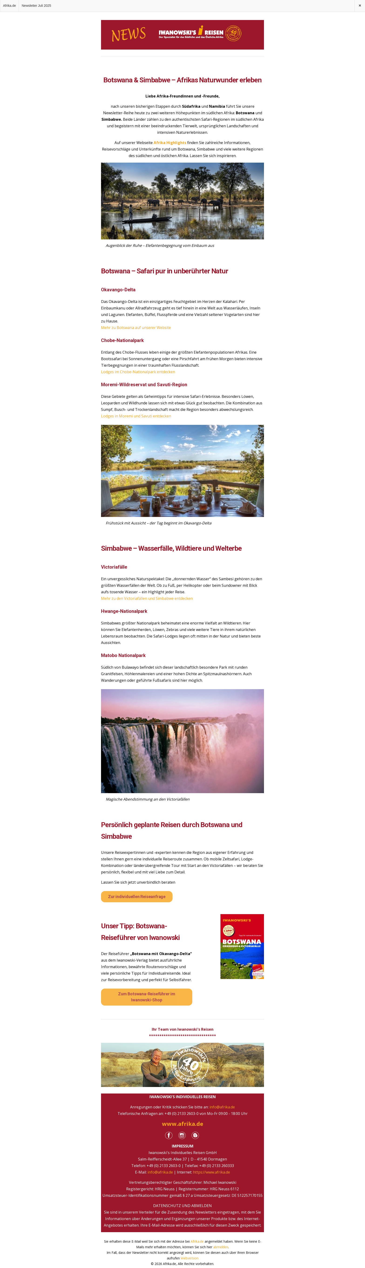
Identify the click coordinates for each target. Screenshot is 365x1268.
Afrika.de (9, 5)
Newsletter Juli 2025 (36, 5)
